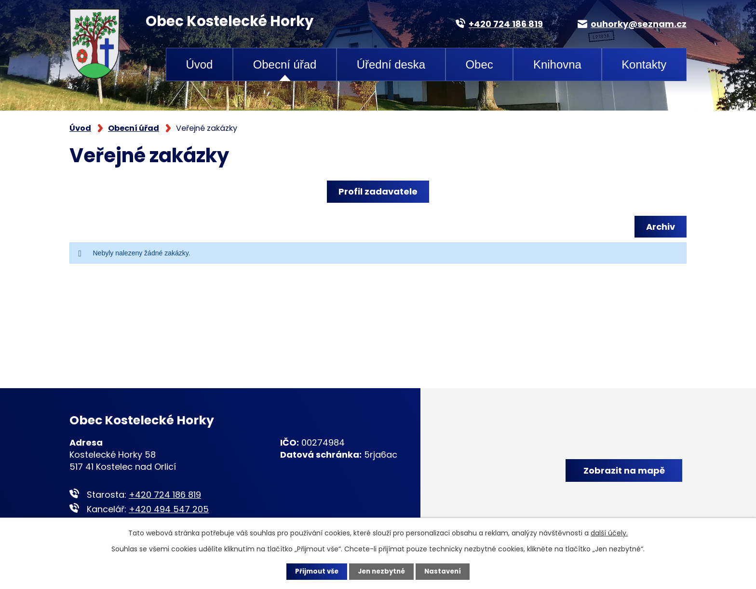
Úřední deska (391, 64)
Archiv (659, 227)
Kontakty (643, 64)
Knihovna (557, 64)
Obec (479, 64)
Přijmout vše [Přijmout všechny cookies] (314, 571)
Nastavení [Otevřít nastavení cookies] (445, 571)
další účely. (609, 532)
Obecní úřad (285, 64)
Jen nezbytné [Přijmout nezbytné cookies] (381, 571)
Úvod (199, 64)
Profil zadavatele (378, 191)
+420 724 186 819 (165, 495)
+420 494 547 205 (169, 509)
